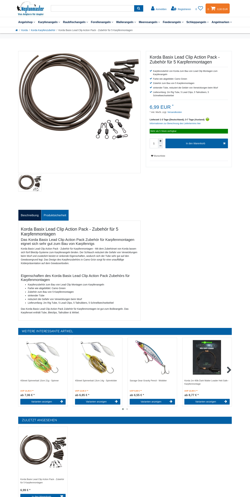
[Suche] (138, 8)
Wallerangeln (126, 22)
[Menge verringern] (160, 145)
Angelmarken (222, 22)
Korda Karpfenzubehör (43, 30)
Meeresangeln (149, 22)
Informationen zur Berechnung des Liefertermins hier (175, 123)
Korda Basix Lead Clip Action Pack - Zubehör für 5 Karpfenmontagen (42, 481)
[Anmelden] (159, 8)
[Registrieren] (181, 8)
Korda (24, 30)
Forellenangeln (102, 22)
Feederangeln (173, 22)
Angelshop (26, 22)
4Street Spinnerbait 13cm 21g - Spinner (39, 380)
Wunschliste (158, 156)
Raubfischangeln (75, 22)
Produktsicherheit (55, 215)
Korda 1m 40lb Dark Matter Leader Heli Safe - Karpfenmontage (206, 382)
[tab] (29, 215)
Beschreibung (30, 215)
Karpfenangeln (49, 22)
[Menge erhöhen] (160, 141)
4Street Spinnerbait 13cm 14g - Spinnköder (96, 380)
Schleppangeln (197, 22)
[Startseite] (16, 30)
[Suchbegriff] (92, 8)
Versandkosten (174, 112)
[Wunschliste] (199, 8)
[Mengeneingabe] (154, 143)
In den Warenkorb (205, 143)
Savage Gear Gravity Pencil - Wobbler (148, 380)
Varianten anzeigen (47, 401)
